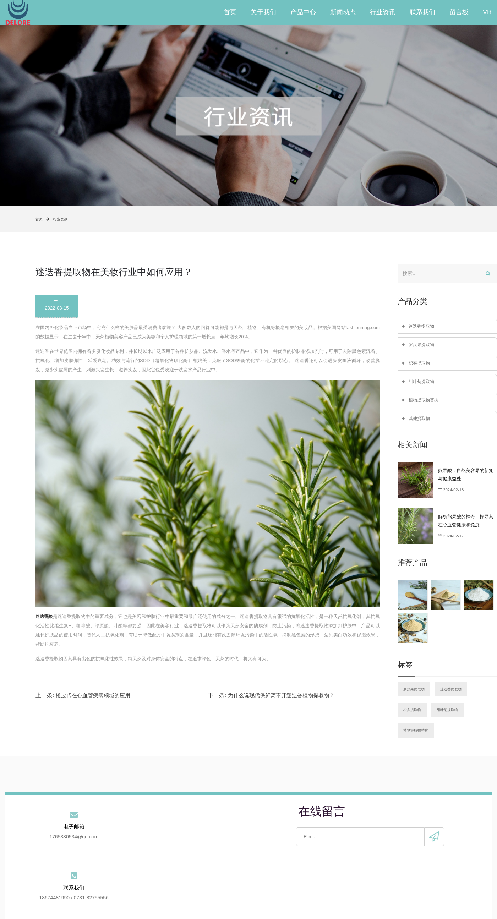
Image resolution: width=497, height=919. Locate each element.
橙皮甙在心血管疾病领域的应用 (93, 695)
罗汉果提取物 (422, 345)
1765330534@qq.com (45, 844)
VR (487, 12)
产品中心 (303, 12)
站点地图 (368, 890)
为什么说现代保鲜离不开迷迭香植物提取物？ (281, 695)
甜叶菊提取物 (422, 384)
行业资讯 (382, 12)
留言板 (459, 12)
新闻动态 (343, 12)
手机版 (338, 908)
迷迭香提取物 (422, 326)
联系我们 (422, 12)
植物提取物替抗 (425, 403)
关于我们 (263, 12)
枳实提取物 (420, 365)
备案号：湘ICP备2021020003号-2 (267, 908)
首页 (230, 12)
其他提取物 (420, 422)
